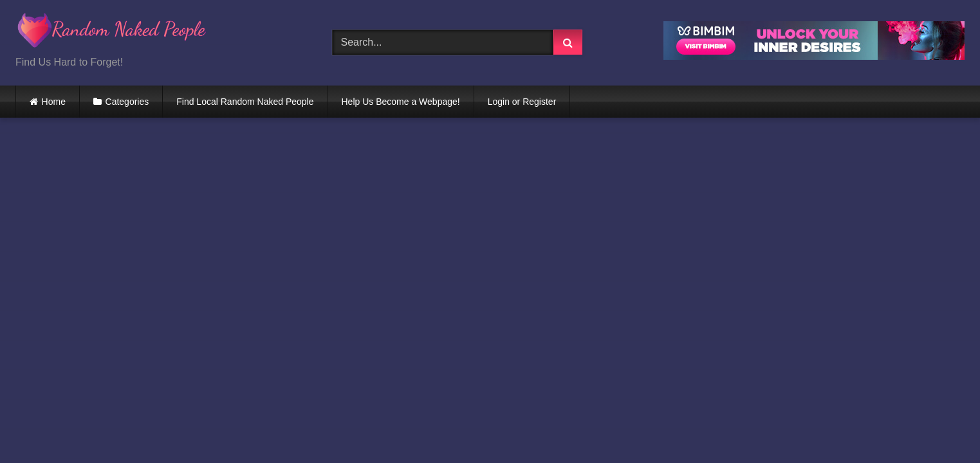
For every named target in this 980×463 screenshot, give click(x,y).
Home (54, 101)
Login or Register (522, 101)
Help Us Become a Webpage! (401, 101)
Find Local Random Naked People (244, 101)
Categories (127, 101)
